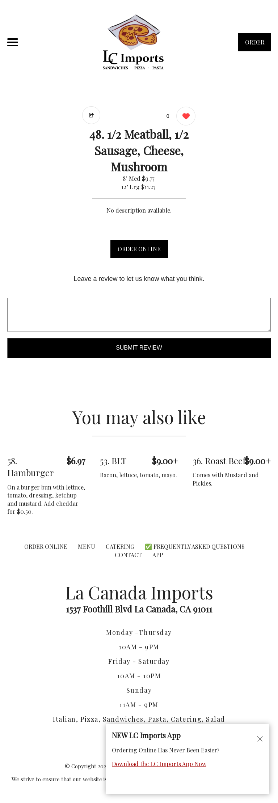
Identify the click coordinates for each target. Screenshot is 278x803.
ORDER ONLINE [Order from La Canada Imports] (45, 546)
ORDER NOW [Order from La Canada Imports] (254, 44)
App (157, 555)
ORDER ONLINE (139, 249)
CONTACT (128, 555)
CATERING (120, 546)
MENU (86, 546)
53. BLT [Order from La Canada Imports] (113, 460)
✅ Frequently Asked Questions (195, 546)
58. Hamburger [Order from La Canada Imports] (30, 467)
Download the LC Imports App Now (159, 764)
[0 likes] (184, 117)
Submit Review (139, 348)
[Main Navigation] (12, 42)
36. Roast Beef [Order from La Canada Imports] (219, 460)
